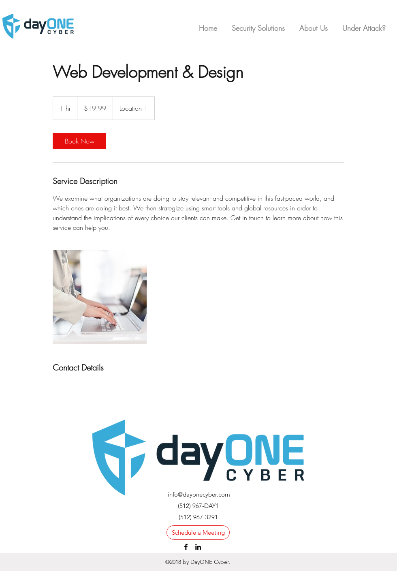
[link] (79, 141)
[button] (364, 24)
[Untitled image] (100, 297)
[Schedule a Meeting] (198, 532)
